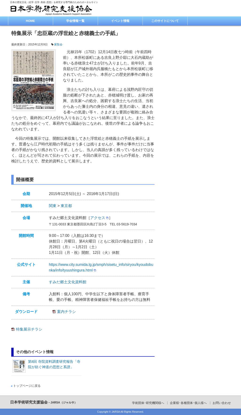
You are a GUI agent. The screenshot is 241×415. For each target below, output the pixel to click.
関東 (52, 206)
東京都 (66, 206)
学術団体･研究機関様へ (148, 402)
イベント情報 (120, 21)
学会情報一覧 (75, 21)
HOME (30, 21)
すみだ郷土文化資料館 (67, 282)
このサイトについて (165, 21)
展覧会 (58, 44)
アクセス (97, 218)
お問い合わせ (222, 402)
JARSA (116, 411)
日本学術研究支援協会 (43, 402)
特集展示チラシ (29, 329)
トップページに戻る (27, 385)
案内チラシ (66, 312)
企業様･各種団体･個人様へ (188, 402)
